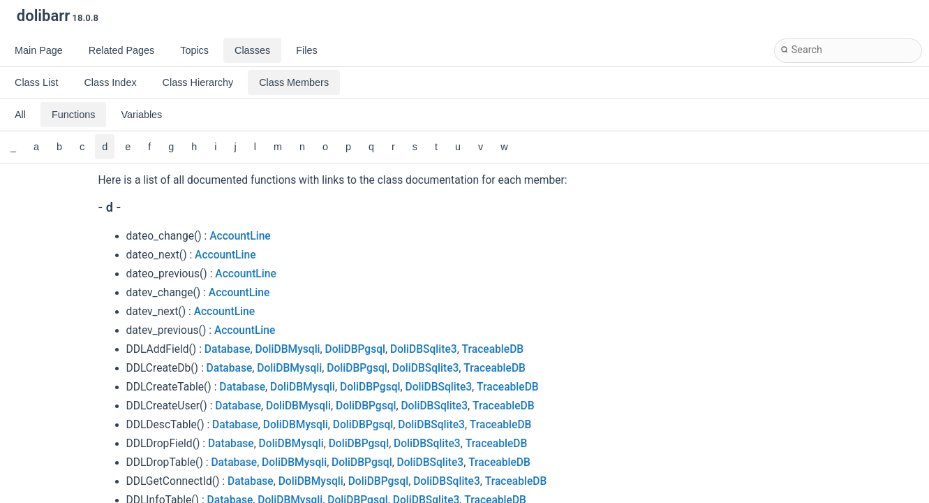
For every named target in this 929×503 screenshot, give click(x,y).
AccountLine (239, 236)
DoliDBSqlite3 (423, 349)
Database (228, 349)
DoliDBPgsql (355, 349)
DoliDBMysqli (287, 349)
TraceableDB (493, 349)
